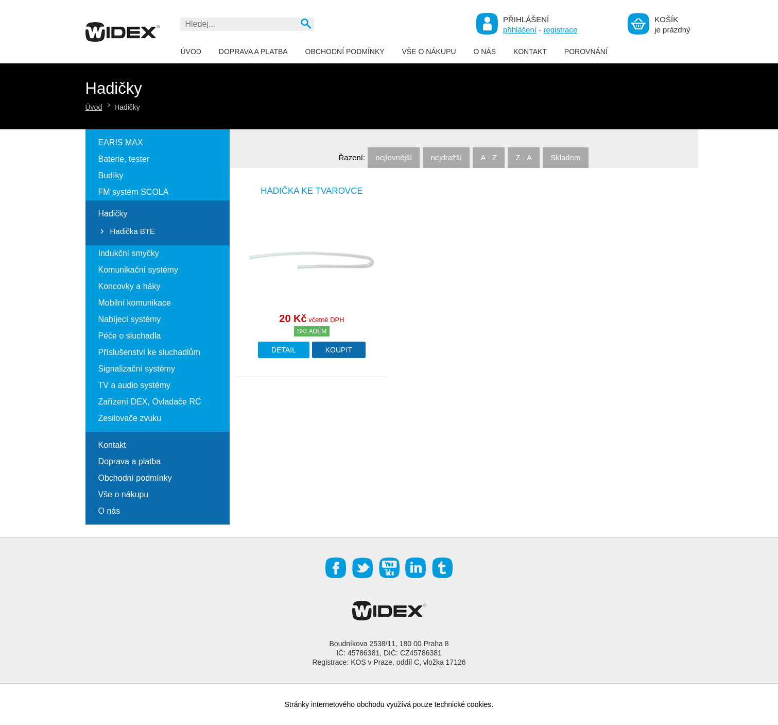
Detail (283, 350)
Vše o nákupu (429, 51)
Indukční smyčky (128, 253)
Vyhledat (305, 23)
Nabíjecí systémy (129, 319)
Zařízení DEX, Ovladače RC (149, 401)
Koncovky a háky (129, 286)
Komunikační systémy (138, 269)
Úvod (191, 51)
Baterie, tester (124, 159)
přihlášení (520, 29)
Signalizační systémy (136, 368)
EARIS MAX (120, 142)
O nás (484, 51)
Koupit (338, 350)
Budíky (111, 175)
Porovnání (586, 51)
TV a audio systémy (134, 385)
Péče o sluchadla (129, 335)
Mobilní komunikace (134, 302)
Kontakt (530, 51)
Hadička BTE (132, 231)
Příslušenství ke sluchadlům (149, 352)
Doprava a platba (253, 51)
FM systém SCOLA (133, 192)
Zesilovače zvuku (130, 418)
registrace (560, 29)
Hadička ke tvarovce (312, 191)
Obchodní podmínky (345, 51)
